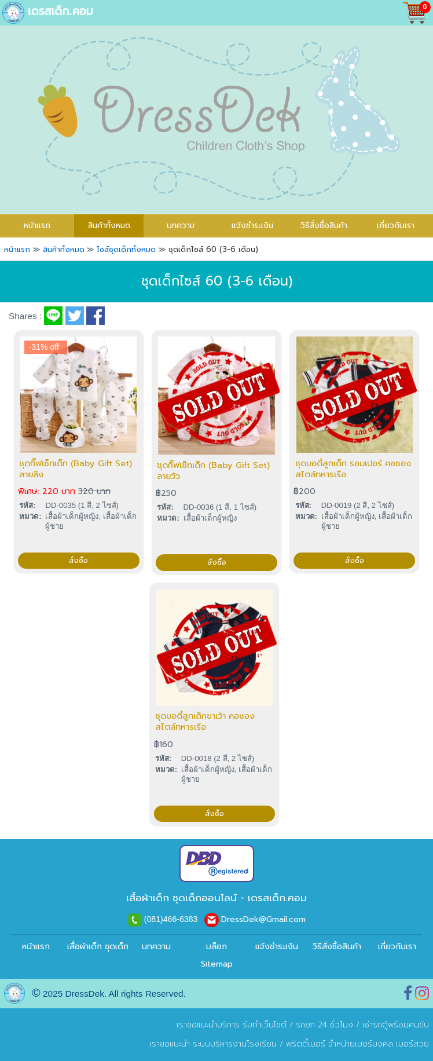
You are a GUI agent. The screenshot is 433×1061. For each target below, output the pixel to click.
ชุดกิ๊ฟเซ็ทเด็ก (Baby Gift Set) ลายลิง (75, 469)
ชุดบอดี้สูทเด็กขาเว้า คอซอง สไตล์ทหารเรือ (205, 721)
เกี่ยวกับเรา (395, 225)
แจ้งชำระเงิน (252, 225)
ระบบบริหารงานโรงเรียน (235, 1044)
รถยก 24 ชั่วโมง (324, 1025)
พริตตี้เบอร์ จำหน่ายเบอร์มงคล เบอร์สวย (357, 1044)
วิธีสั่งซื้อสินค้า (323, 225)
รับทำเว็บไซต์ (265, 1025)
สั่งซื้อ (78, 560)
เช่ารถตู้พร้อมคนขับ (395, 1025)
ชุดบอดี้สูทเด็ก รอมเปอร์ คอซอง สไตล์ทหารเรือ (353, 469)
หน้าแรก (36, 947)
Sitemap (217, 964)
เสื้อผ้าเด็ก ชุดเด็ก (96, 947)
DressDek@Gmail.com (263, 919)
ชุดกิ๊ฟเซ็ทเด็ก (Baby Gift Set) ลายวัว (213, 470)
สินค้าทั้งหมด (109, 225)
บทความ (181, 225)
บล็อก (216, 947)
